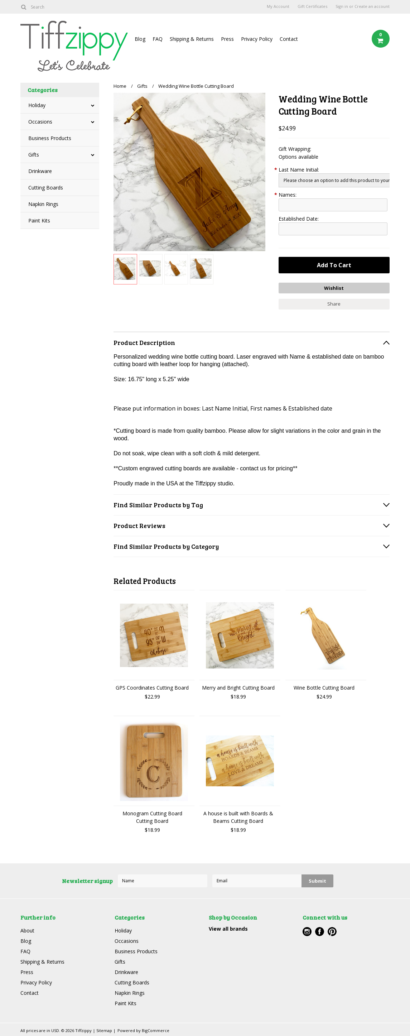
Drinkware (40, 171)
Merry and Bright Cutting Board (238, 687)
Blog (140, 38)
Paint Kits (39, 220)
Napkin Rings (43, 204)
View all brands (228, 928)
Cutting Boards (45, 187)
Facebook (319, 931)
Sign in (342, 6)
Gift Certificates (312, 6)
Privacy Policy (256, 38)
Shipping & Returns (192, 38)
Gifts (33, 154)
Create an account (372, 6)
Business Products (49, 138)
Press (227, 38)
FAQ (158, 38)
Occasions (40, 121)
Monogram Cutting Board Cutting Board (152, 817)
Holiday (36, 105)
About (27, 930)
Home (120, 86)
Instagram (307, 931)
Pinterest (332, 931)
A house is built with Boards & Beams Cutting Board (238, 817)
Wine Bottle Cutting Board (324, 687)
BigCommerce (155, 1030)
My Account (278, 6)
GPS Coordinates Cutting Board (152, 687)
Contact (289, 38)
